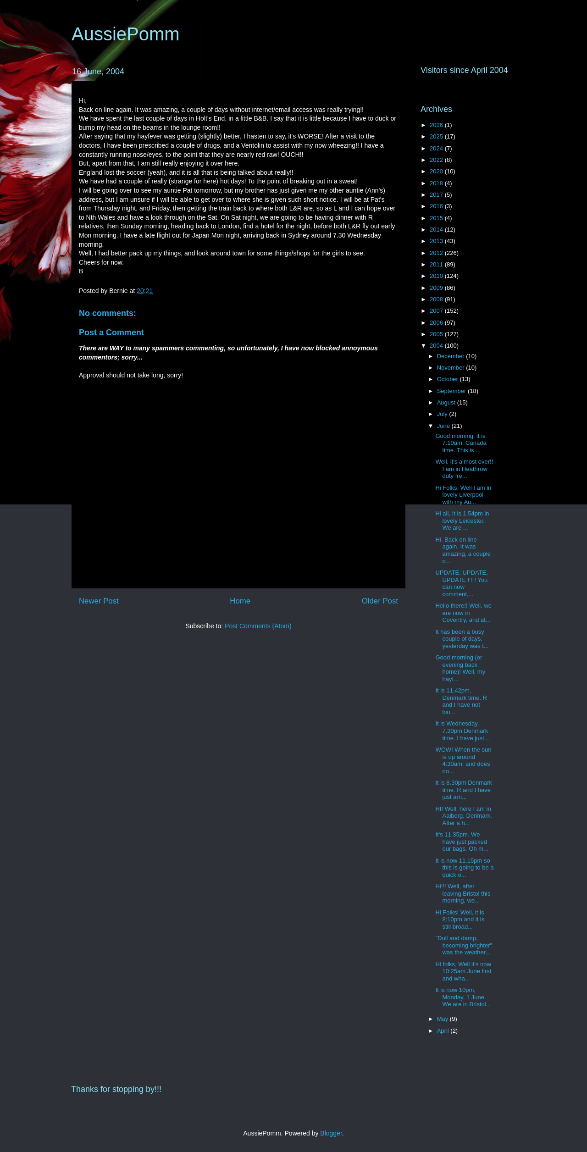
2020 (437, 171)
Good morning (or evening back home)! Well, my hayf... (460, 668)
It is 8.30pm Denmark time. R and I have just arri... (463, 789)
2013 (437, 241)
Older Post (380, 601)
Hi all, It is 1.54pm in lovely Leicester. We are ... (462, 520)
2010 (437, 275)
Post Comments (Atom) (258, 626)
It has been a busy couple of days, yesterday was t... (461, 638)
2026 (437, 125)
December (451, 356)
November (451, 367)
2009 (437, 287)
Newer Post (99, 601)
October (448, 379)
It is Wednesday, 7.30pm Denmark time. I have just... (462, 730)
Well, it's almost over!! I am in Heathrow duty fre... (464, 468)
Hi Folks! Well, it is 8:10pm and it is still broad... (459, 919)
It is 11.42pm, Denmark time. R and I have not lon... (461, 701)
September (452, 391)
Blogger (331, 1133)
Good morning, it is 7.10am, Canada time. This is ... (460, 443)
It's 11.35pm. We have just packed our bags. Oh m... (461, 841)
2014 (437, 229)
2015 (437, 218)
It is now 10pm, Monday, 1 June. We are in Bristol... (463, 997)
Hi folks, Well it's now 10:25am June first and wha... (463, 971)
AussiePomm (126, 34)
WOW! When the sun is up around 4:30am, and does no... (463, 760)
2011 (437, 264)
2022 (437, 159)
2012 (437, 252)
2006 (437, 322)
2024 (437, 148)
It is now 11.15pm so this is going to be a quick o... (464, 867)
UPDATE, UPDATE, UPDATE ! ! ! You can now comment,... (461, 583)
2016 (437, 206)
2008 (437, 299)
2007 (437, 310)
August (447, 402)
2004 (437, 345)
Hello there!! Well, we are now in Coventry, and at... (463, 612)
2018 (437, 183)
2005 (437, 334)
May (443, 1018)
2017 (437, 194)
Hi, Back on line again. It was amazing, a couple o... (463, 550)
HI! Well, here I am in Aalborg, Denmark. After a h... (463, 815)
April (444, 1030)
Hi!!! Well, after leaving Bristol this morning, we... (462, 893)
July (443, 413)
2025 (437, 136)
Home (240, 601)
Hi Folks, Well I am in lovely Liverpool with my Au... (463, 494)
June (444, 425)
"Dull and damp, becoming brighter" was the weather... (463, 945)
